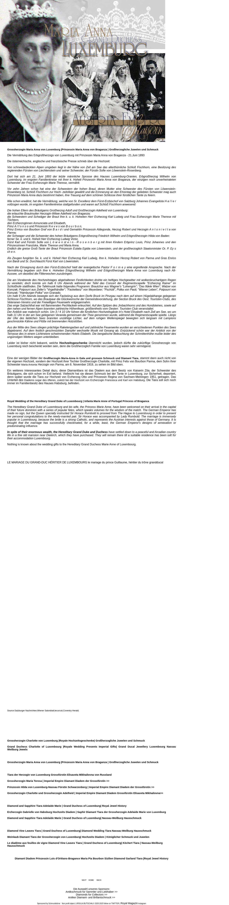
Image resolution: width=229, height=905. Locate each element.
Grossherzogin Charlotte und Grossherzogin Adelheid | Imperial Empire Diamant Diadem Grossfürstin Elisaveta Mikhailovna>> (85, 793)
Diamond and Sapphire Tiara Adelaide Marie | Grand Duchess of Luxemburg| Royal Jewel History (66, 805)
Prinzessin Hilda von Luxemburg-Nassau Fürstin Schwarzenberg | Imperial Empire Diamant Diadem (68, 787)
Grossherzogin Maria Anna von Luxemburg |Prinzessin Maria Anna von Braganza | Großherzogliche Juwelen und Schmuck (82, 149)
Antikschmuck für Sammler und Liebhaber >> (91, 891)
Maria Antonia (29, 364)
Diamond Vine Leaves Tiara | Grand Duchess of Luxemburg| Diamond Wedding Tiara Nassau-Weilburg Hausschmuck (79, 830)
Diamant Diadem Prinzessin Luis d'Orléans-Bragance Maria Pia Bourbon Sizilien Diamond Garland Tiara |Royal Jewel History (91, 858)
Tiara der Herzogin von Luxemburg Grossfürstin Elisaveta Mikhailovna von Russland (59, 774)
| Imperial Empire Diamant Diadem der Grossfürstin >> (75, 781)
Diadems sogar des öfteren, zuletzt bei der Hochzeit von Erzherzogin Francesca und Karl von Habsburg (84, 380)
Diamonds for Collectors (90, 894)
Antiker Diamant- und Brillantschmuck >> (91, 897)
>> (105, 894)
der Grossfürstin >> (142, 787)
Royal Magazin (129, 903)
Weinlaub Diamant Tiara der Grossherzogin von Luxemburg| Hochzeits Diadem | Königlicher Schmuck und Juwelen (78, 837)
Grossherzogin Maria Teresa (24, 781)
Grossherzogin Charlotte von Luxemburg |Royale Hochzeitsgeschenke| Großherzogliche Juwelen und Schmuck (76, 740)
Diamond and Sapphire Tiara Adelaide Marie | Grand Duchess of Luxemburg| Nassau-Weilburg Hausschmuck (74, 818)
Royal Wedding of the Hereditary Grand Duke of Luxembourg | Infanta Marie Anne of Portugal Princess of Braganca (78, 401)
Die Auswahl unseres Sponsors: (91, 889)
